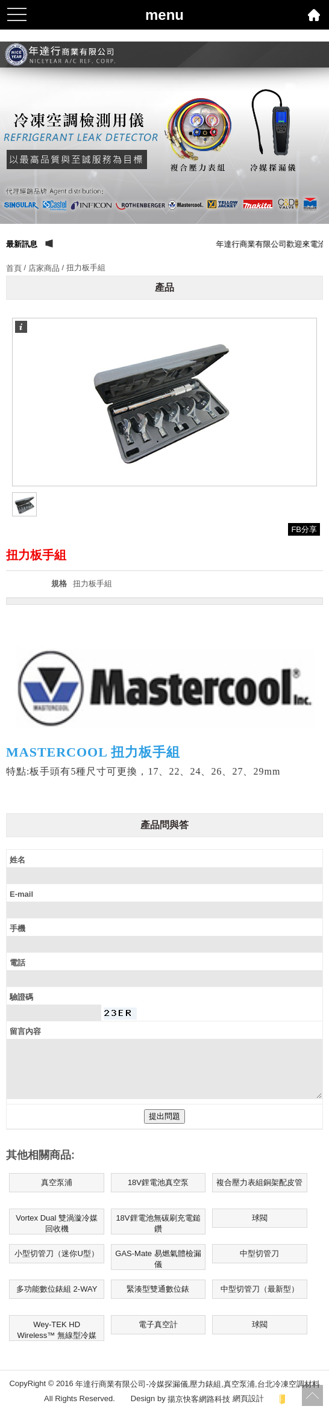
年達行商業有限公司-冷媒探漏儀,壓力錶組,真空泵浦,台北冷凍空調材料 (197, 1384)
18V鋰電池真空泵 (158, 1182)
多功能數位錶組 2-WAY (56, 1288)
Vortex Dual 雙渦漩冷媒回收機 (57, 1223)
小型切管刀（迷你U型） (56, 1253)
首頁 (14, 268)
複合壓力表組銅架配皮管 (259, 1182)
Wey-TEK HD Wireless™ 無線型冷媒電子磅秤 (56, 1330)
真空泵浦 (56, 1182)
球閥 (260, 1217)
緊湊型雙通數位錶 (158, 1288)
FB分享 (304, 529)
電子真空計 (158, 1324)
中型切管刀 (259, 1253)
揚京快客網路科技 (199, 1398)
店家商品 (44, 268)
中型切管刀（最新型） (260, 1288)
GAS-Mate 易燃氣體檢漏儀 (158, 1259)
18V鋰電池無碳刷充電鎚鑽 (158, 1223)
